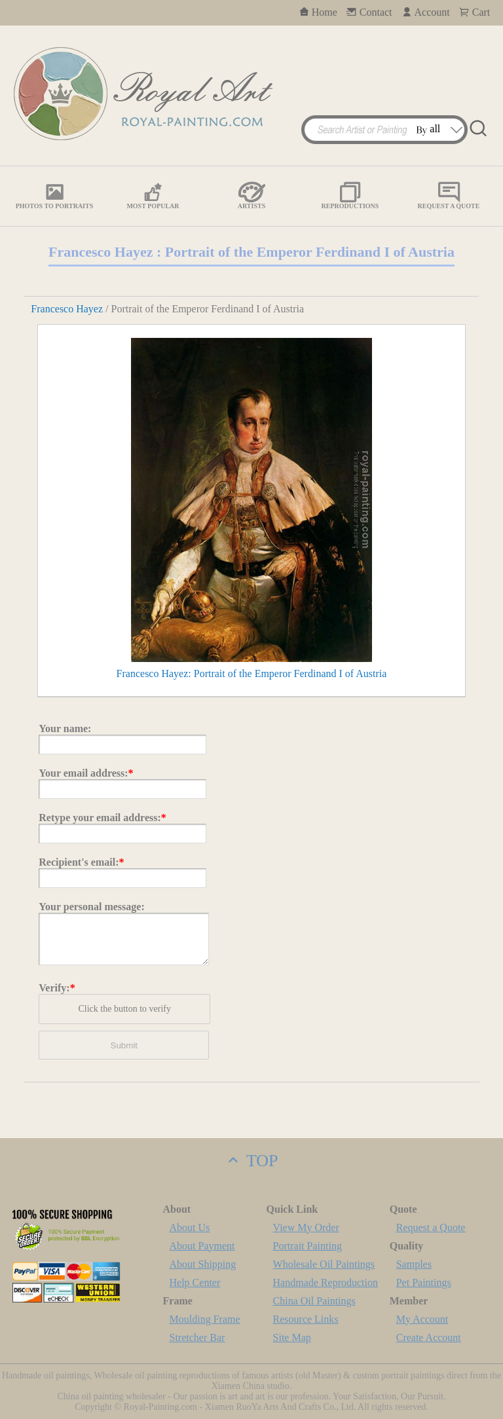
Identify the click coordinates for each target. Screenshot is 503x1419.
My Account (422, 1319)
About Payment (202, 1245)
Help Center (195, 1282)
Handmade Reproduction (325, 1282)
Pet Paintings (423, 1282)
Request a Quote (431, 1227)
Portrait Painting (307, 1245)
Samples (414, 1264)
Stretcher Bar (197, 1337)
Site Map (292, 1337)
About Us (190, 1227)
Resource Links (306, 1319)
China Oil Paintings (314, 1300)
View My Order (306, 1227)
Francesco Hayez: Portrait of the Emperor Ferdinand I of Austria (252, 673)
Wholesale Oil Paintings (324, 1264)
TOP (251, 1160)
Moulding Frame (205, 1319)
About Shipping (203, 1264)
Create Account (428, 1337)
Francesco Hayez (67, 308)
